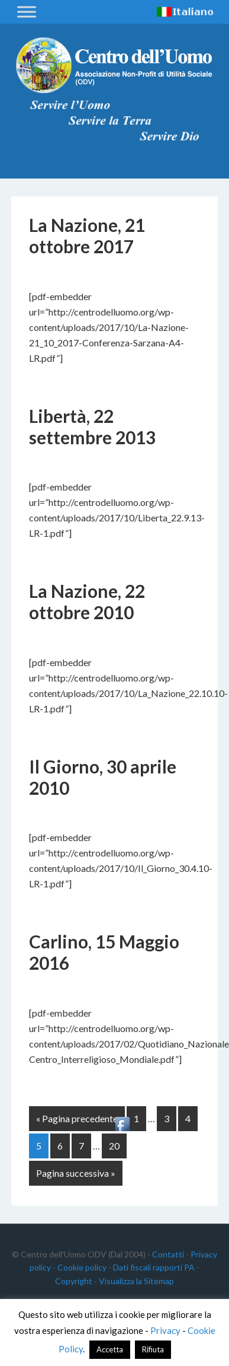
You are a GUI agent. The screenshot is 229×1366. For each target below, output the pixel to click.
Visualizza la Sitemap (136, 1281)
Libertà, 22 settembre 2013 (92, 426)
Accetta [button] (109, 1349)
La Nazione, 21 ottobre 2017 (87, 235)
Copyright (73, 1281)
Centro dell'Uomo (114, 65)
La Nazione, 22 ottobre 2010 (87, 601)
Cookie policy (82, 1267)
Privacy (165, 1330)
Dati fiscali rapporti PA (154, 1267)
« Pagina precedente (77, 1118)
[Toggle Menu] (26, 11)
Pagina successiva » (75, 1173)
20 (114, 1145)
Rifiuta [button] (153, 1349)
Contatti (168, 1254)
